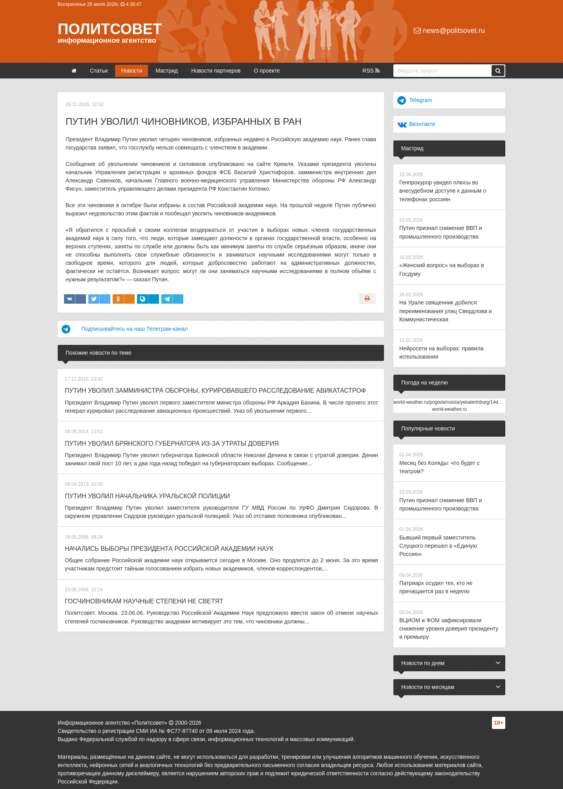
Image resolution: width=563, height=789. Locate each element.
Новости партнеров (216, 70)
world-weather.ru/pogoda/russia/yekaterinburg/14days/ (450, 400)
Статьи (99, 70)
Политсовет (110, 29)
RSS (371, 70)
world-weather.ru (449, 407)
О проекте (267, 70)
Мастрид (166, 70)
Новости (131, 70)
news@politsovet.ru (449, 31)
